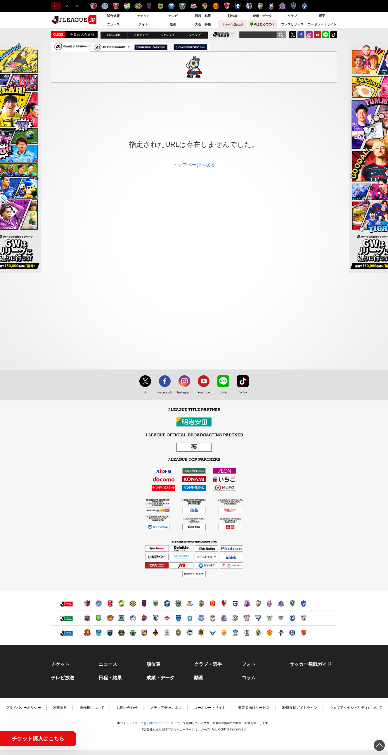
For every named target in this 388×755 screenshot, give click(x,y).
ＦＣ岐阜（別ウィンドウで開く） (167, 632)
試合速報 (113, 16)
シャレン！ (167, 35)
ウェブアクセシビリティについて (356, 708)
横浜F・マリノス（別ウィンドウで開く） (189, 603)
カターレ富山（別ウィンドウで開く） (224, 618)
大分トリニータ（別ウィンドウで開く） (292, 618)
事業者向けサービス (254, 708)
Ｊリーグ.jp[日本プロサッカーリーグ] (156, 723)
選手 (322, 16)
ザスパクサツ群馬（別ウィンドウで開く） (110, 632)
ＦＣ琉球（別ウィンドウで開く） (303, 632)
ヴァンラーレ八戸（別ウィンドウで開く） (98, 618)
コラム (249, 677)
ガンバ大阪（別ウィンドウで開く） (235, 603)
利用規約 (60, 708)
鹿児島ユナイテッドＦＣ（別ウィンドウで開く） (292, 632)
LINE (325, 34)
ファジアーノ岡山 (271, 6)
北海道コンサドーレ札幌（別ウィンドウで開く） (87, 618)
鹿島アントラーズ (93, 6)
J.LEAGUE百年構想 (224, 34)
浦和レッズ (115, 6)
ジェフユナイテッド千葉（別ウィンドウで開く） (121, 603)
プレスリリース (292, 24)
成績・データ (262, 16)
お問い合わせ (127, 708)
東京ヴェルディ (160, 6)
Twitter (292, 34)
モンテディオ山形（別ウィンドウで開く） (132, 618)
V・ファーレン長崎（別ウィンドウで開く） (303, 603)
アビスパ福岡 (293, 6)
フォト (143, 24)
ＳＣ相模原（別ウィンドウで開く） (121, 632)
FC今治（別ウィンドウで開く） (269, 618)
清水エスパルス (204, 6)
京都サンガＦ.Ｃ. (227, 6)
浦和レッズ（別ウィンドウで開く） (110, 603)
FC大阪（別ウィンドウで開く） (189, 632)
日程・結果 (203, 16)
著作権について (92, 708)
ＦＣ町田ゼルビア (171, 6)
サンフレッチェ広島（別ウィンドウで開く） (281, 603)
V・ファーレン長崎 (304, 6)
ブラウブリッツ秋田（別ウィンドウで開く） (121, 618)
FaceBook (300, 34)
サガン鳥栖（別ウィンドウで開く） (281, 618)
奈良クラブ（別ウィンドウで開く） (201, 632)
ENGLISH (113, 35)
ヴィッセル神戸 (260, 6)
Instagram (309, 34)
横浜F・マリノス (193, 6)
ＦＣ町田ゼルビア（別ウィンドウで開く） (167, 603)
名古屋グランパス (215, 6)
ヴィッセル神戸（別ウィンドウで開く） (258, 603)
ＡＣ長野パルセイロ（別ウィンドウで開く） (144, 632)
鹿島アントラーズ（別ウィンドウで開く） (87, 603)
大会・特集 (203, 24)
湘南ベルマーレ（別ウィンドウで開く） (189, 618)
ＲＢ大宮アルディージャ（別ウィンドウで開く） (167, 618)
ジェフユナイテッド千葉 (127, 6)
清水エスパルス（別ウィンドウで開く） (201, 603)
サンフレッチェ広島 (282, 6)
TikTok (333, 34)
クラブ (292, 16)
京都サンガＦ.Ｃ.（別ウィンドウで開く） (224, 603)
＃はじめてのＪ (262, 24)
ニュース (113, 24)
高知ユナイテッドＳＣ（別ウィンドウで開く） (258, 632)
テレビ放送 (62, 677)
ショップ (194, 35)
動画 (173, 24)
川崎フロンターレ (182, 6)
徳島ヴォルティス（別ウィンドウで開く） (258, 618)
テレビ (173, 16)
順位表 (233, 16)
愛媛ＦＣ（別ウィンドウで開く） (246, 632)
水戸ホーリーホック (104, 6)
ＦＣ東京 (149, 6)
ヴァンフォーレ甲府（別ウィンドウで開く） (201, 618)
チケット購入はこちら (38, 739)
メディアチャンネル (166, 708)
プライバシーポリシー (23, 708)
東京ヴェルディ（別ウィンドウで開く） (155, 603)
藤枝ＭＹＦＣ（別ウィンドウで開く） (246, 618)
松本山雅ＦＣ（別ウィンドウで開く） (132, 632)
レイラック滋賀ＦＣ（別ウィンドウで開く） (178, 632)
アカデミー (141, 35)
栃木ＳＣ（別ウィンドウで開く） (98, 632)
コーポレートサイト (322, 24)
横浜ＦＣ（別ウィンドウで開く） (178, 618)
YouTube (317, 34)
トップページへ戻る (194, 164)
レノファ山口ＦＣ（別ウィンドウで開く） (224, 632)
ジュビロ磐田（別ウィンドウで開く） (235, 618)
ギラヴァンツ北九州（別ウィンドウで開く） (269, 632)
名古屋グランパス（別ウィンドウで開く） (212, 603)
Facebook (163, 393)
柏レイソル (138, 6)
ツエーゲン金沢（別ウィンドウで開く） (155, 632)
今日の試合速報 (82, 34)
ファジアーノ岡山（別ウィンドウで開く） (269, 603)
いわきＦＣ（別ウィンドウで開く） (144, 618)
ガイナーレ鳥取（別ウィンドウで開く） (212, 632)
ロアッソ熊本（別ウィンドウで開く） (281, 632)
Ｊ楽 (232, 24)
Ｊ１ (55, 6)
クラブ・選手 (208, 664)
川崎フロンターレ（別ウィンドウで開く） (178, 603)
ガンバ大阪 (238, 6)
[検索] (281, 34)
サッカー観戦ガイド (311, 664)
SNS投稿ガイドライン (299, 708)
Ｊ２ (65, 6)
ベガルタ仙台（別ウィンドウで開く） (110, 618)
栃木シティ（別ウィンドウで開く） (155, 618)
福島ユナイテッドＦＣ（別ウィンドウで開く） (87, 632)
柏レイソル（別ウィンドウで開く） (132, 603)
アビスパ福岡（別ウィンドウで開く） (292, 603)
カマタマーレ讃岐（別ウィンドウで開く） (235, 632)
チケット (143, 16)
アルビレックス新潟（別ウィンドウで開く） (212, 618)
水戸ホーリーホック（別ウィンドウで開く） (98, 603)
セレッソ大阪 (249, 6)
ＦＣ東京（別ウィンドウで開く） (144, 603)
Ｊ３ (75, 6)
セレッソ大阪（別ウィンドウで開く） (246, 603)
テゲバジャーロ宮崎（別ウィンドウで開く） (303, 618)
